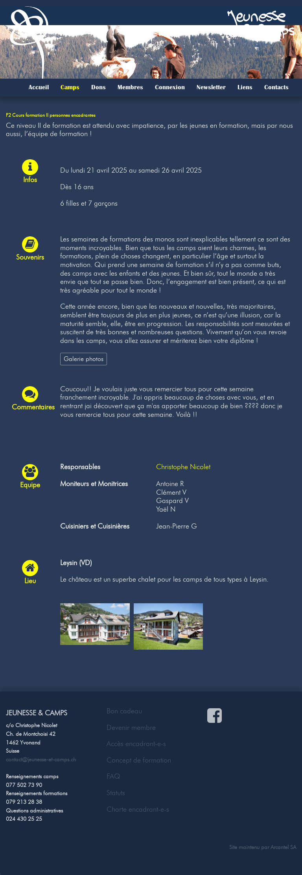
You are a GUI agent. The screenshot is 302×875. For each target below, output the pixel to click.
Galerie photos (83, 359)
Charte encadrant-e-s (138, 809)
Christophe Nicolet (183, 466)
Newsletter (211, 87)
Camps (70, 87)
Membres (130, 87)
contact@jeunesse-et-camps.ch (41, 759)
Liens (245, 87)
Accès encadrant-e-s (136, 743)
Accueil (39, 87)
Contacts (276, 87)
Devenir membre (131, 727)
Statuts (116, 792)
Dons (98, 87)
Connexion (170, 87)
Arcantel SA (283, 847)
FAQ (113, 776)
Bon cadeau (124, 711)
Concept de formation (139, 760)
